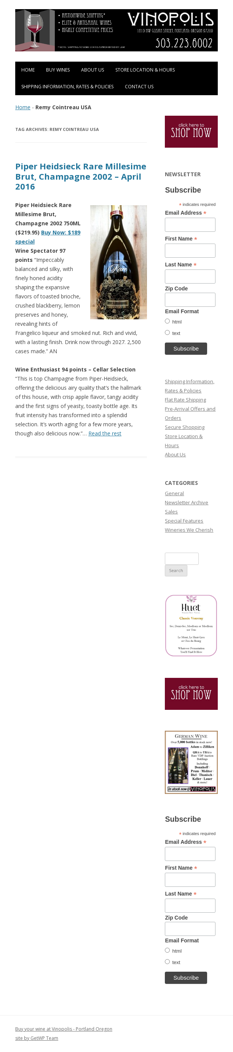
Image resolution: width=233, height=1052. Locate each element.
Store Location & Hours (145, 70)
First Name (181, 238)
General (174, 493)
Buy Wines (58, 70)
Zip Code (176, 288)
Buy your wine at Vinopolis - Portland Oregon (63, 1029)
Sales (171, 511)
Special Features (184, 520)
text (176, 333)
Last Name (180, 264)
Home (28, 70)
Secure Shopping (184, 427)
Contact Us (139, 86)
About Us (92, 70)
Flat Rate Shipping (185, 399)
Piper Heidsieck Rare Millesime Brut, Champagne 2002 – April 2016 (80, 176)
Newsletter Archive (186, 502)
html (177, 322)
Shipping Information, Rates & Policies (67, 86)
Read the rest (104, 433)
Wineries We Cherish (189, 529)
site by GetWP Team (36, 1038)
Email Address (185, 213)
